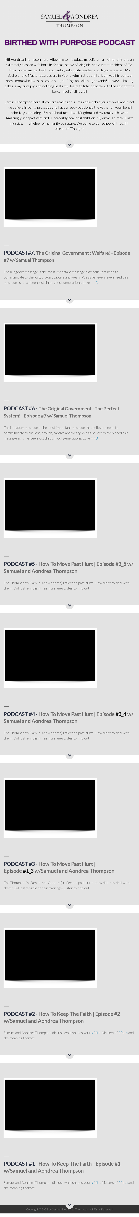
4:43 (94, 286)
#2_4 (121, 717)
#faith (95, 1036)
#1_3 (28, 874)
